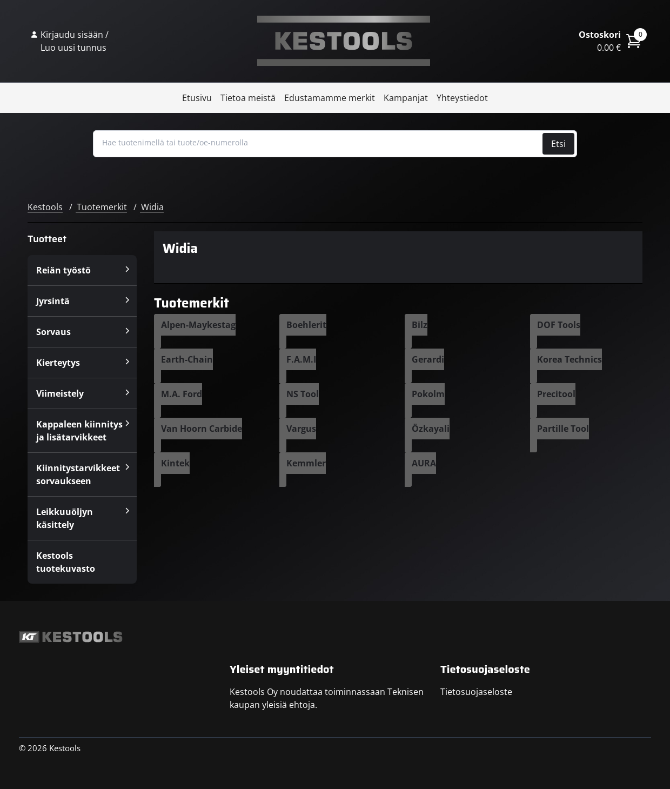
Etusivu (197, 98)
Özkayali (431, 428)
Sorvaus (53, 332)
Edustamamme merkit (329, 98)
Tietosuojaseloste (476, 692)
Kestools (343, 41)
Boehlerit (306, 325)
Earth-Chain (187, 359)
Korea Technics (569, 359)
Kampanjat (406, 98)
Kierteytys (58, 363)
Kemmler (306, 463)
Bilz (419, 325)
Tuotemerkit (102, 207)
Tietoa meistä (248, 98)
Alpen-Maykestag (198, 325)
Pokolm (428, 394)
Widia (152, 207)
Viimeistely (60, 393)
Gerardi (428, 359)
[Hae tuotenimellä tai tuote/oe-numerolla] (319, 142)
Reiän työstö (63, 270)
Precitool (556, 394)
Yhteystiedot (462, 98)
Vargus (301, 428)
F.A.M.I (301, 359)
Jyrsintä (53, 301)
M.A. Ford (181, 394)
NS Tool (302, 394)
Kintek (175, 463)
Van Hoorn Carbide (201, 428)
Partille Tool (563, 428)
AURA (424, 463)
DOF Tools (558, 325)
